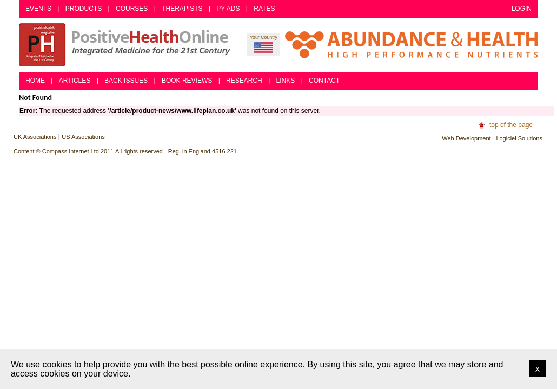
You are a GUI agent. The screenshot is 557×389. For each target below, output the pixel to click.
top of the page (511, 125)
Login (522, 8)
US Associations (83, 136)
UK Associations (35, 136)
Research (244, 80)
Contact (324, 80)
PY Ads (228, 8)
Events (38, 8)
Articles (74, 80)
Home (35, 80)
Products (83, 8)
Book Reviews (187, 80)
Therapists (182, 8)
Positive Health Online (127, 44)
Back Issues (126, 80)
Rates (264, 8)
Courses (132, 8)
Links (285, 80)
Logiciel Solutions (519, 138)
